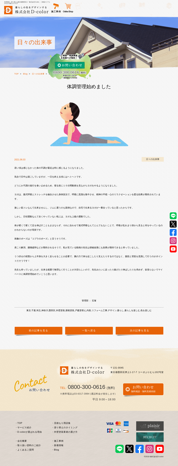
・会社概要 (21, 441)
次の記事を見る (139, 330)
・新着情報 (57, 445)
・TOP (18, 423)
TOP (16, 74)
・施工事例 (57, 441)
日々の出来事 (38, 74)
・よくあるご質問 (24, 450)
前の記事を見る (38, 330)
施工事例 (103, 11)
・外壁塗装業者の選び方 (65, 432)
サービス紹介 (58, 11)
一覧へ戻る (89, 330)
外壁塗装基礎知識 (120, 11)
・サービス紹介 (23, 427)
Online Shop (149, 11)
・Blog (55, 450)
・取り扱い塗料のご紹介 (28, 445)
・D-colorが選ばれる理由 (28, 432)
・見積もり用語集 (61, 423)
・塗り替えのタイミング (65, 427)
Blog (25, 74)
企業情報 (136, 11)
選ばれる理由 (75, 11)
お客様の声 (90, 11)
